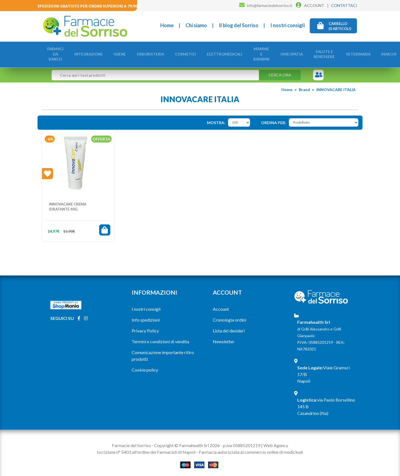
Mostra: (216, 119)
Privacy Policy (145, 327)
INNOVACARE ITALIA (336, 86)
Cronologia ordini (229, 316)
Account (221, 306)
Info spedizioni (146, 316)
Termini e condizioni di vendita (160, 338)
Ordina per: (273, 119)
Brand (304, 86)
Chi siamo (196, 25)
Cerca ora (280, 71)
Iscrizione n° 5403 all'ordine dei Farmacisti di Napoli (146, 449)
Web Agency (275, 442)
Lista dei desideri (229, 327)
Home (167, 25)
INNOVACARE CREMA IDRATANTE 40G (67, 203)
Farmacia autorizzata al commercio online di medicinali (251, 449)
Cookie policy (145, 366)
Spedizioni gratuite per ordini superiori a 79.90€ (88, 6)
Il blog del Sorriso (238, 25)
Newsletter (223, 338)
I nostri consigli (287, 25)
